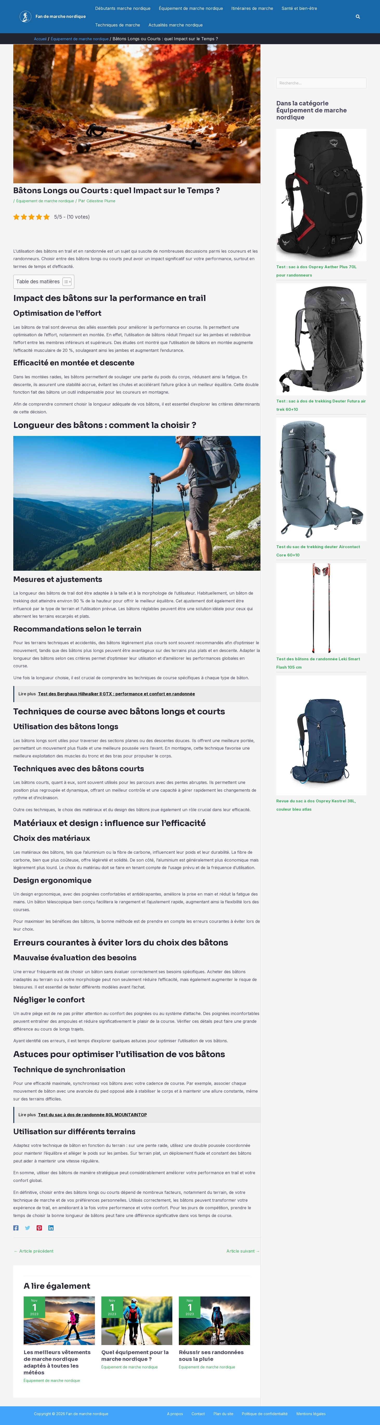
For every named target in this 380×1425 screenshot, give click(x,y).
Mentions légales (301, 1413)
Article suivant (243, 1251)
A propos (185, 1413)
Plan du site (223, 1413)
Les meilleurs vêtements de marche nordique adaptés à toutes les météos (57, 1362)
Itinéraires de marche (252, 8)
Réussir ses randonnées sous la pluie (211, 1355)
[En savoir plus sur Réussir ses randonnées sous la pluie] (214, 1320)
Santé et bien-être (299, 8)
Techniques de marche (117, 25)
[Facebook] (15, 1228)
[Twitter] (27, 1228)
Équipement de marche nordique (191, 8)
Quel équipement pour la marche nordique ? (135, 1355)
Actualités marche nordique (175, 25)
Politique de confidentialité (260, 1413)
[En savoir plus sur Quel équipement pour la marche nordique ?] (137, 1320)
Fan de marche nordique (61, 16)
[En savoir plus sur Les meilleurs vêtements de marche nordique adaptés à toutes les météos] (59, 1320)
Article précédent (33, 1251)
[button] (358, 17)
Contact (203, 1413)
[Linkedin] (51, 1228)
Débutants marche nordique (122, 8)
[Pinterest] (39, 1228)
